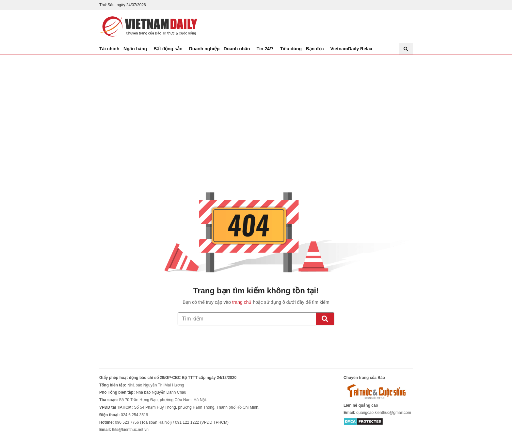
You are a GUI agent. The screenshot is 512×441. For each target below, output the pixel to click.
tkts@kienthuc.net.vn (130, 429)
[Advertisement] (256, 104)
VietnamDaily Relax (351, 48)
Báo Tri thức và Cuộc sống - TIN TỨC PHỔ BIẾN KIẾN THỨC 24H (148, 26)
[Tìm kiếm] (325, 318)
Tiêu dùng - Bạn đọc (302, 48)
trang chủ (242, 302)
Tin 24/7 (265, 48)
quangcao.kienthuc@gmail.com (383, 412)
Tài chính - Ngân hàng (123, 48)
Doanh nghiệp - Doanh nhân (219, 48)
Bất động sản (168, 48)
